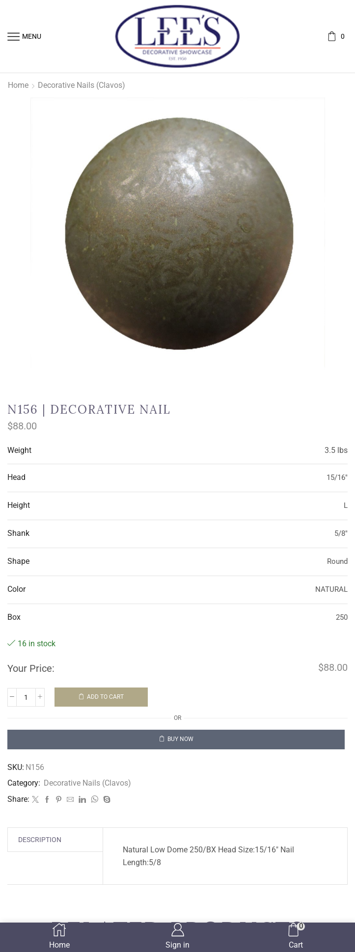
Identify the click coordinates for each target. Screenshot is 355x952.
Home (18, 85)
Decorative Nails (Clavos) (81, 85)
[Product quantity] (26, 697)
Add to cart (105, 696)
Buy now (180, 739)
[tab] (39, 840)
